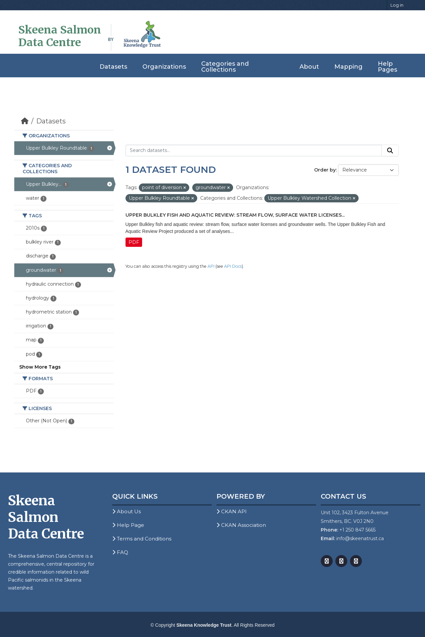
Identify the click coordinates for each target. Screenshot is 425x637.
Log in (396, 5)
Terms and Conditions (141, 538)
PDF (133, 242)
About (309, 66)
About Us (126, 511)
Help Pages (387, 66)
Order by (325, 170)
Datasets (113, 66)
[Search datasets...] (254, 151)
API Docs (233, 266)
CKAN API (231, 511)
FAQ (120, 552)
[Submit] (390, 151)
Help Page (128, 525)
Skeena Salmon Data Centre (59, 36)
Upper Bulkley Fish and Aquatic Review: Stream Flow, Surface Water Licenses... (235, 215)
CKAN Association (241, 525)
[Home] (25, 121)
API (211, 266)
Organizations (164, 66)
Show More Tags (40, 367)
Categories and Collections (225, 66)
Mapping (348, 66)
